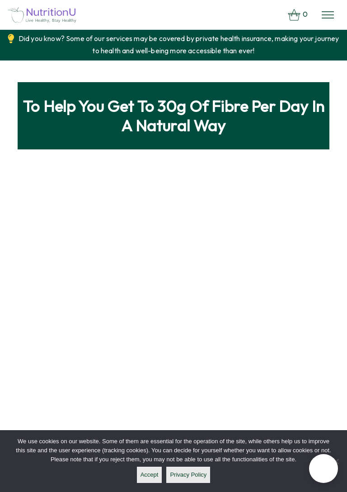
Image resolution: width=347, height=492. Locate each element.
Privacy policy (188, 474)
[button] (323, 468)
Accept (150, 474)
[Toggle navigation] (328, 15)
